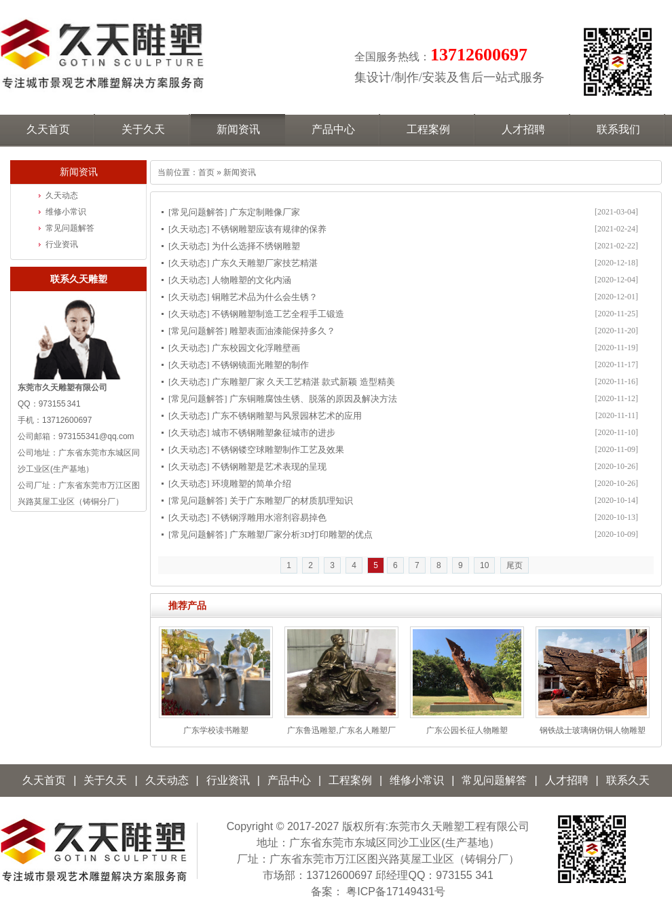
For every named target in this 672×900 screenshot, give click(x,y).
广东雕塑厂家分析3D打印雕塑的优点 (301, 534)
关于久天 (105, 780)
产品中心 (289, 780)
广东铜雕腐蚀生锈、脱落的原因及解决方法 (313, 399)
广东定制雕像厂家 (264, 212)
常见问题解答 (197, 212)
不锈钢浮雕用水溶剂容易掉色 (269, 517)
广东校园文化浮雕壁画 (256, 348)
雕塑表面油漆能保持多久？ (282, 331)
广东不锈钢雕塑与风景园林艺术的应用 (287, 416)
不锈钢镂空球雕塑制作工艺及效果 (278, 450)
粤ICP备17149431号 (395, 891)
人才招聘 (567, 780)
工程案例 (350, 780)
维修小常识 (65, 212)
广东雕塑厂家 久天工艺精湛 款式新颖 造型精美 (303, 382)
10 (484, 565)
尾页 (514, 565)
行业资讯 (61, 244)
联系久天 (628, 780)
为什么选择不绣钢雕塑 (256, 246)
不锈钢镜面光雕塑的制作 (260, 365)
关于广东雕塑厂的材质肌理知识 (291, 500)
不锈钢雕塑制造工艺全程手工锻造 (278, 314)
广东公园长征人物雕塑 (467, 730)
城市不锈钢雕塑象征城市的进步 (273, 433)
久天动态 (188, 229)
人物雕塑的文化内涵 (251, 280)
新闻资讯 (239, 172)
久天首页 (44, 780)
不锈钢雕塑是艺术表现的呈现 (269, 467)
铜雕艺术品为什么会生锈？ (265, 297)
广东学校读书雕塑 (215, 730)
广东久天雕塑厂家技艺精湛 (265, 263)
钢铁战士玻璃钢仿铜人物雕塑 (593, 730)
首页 (206, 172)
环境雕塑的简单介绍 (251, 484)
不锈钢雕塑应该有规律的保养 (269, 229)
